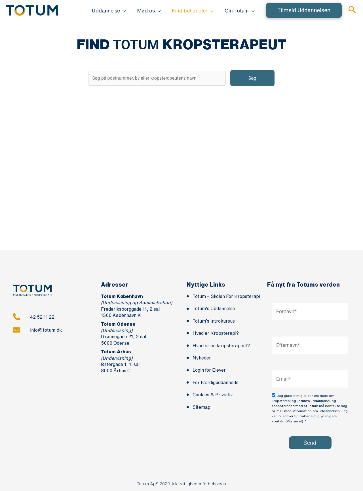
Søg (255, 78)
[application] (126, 10)
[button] (304, 10)
